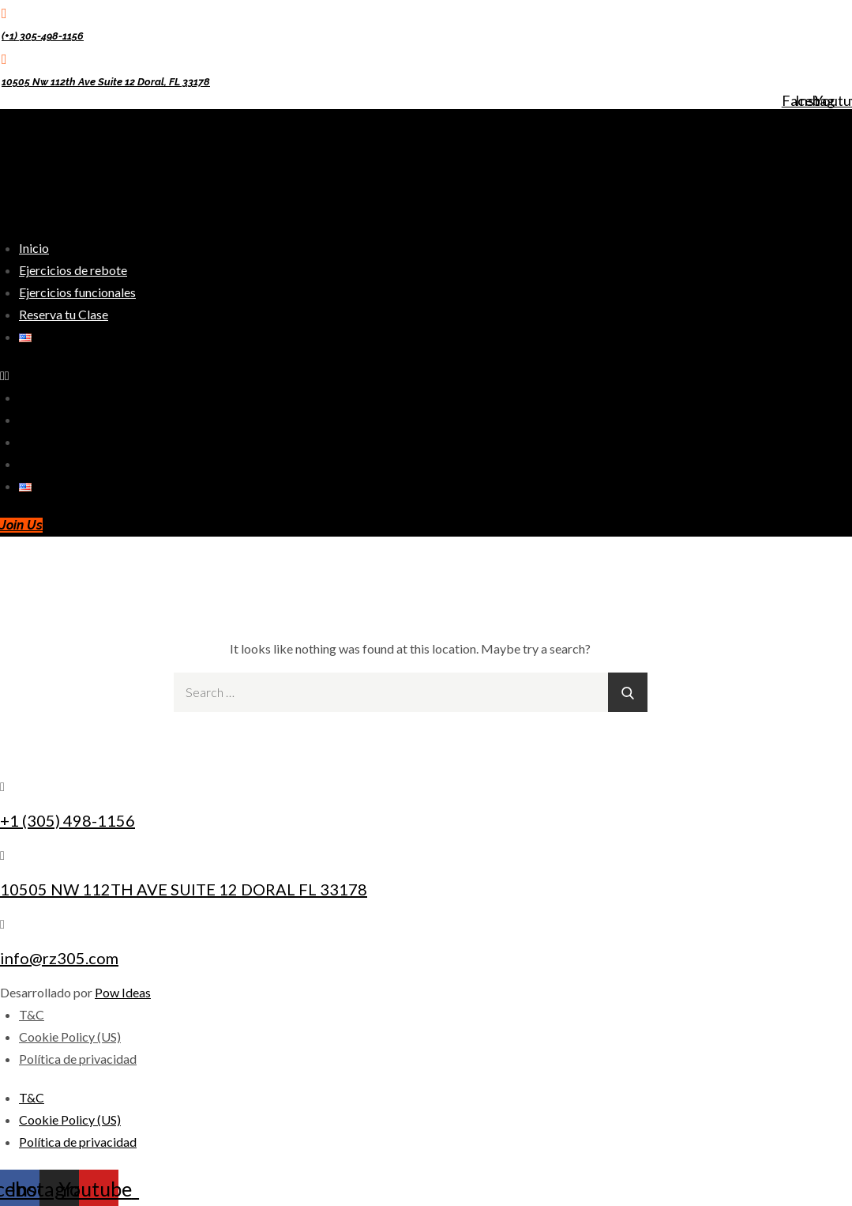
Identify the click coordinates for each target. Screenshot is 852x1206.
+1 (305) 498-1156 (67, 820)
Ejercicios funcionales (77, 292)
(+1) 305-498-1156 (43, 36)
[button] (308, 375)
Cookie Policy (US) (70, 1036)
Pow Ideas (123, 992)
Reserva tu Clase (63, 314)
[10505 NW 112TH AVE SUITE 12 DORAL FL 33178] (2, 854)
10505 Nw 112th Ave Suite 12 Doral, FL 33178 (106, 82)
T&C (31, 1014)
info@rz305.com (59, 957)
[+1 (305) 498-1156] (2, 785)
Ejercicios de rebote (73, 269)
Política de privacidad (78, 1058)
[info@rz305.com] (2, 923)
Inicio (34, 247)
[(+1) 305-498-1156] (4, 12)
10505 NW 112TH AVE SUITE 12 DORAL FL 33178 (183, 889)
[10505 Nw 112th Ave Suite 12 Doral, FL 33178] (4, 58)
